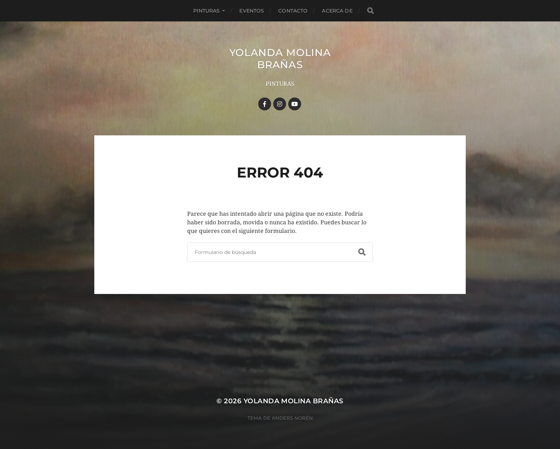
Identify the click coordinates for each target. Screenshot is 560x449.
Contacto (293, 11)
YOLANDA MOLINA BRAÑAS (280, 58)
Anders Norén (292, 418)
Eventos (251, 11)
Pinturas (206, 11)
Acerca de (337, 11)
